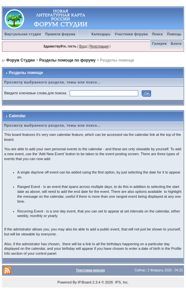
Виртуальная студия (23, 34)
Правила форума (60, 34)
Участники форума (131, 34)
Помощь (174, 34)
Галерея (159, 44)
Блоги (176, 44)
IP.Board (84, 282)
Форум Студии (20, 60)
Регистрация (98, 46)
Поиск (157, 34)
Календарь (100, 34)
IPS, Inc (121, 282)
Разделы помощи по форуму (67, 60)
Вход (83, 46)
